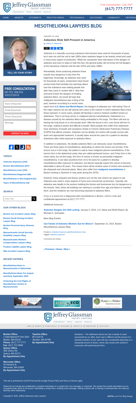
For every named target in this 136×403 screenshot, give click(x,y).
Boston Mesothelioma (16, 166)
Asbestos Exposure (59, 232)
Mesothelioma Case (78, 232)
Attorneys (35, 17)
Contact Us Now (19, 133)
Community (114, 17)
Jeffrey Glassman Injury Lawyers (32, 396)
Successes (96, 17)
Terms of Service (70, 381)
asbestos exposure (57, 235)
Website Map (91, 326)
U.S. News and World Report (69, 106)
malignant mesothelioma (110, 169)
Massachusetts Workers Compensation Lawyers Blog (17, 241)
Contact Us (77, 326)
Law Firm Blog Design (120, 396)
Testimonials (77, 17)
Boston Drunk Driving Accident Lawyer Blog (18, 219)
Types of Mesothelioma (16, 183)
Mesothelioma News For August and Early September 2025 (18, 274)
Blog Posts (104, 326)
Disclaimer (65, 326)
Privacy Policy (51, 326)
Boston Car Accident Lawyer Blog (19, 214)
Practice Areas (55, 17)
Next (67, 249)
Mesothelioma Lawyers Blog (27, 7)
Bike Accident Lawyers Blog (16, 251)
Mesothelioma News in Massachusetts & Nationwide (17, 266)
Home (6, 17)
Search (34, 198)
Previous (49, 249)
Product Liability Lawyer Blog (17, 247)
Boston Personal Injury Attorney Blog (18, 226)
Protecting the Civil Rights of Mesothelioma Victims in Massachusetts (17, 284)
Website (18, 17)
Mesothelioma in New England (19, 178)
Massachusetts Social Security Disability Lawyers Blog (18, 233)
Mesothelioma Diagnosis (17, 174)
